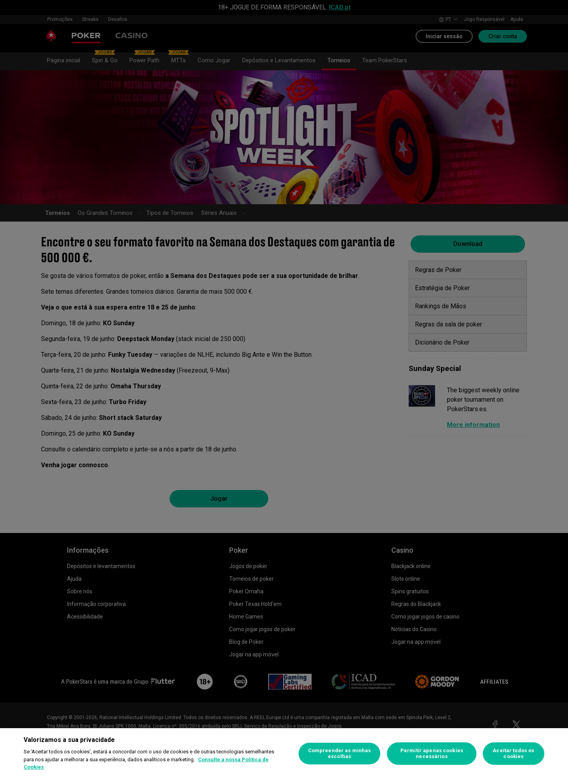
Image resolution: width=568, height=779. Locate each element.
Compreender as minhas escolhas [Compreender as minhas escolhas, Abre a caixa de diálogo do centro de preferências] (339, 753)
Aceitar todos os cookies (513, 753)
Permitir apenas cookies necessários (431, 753)
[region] (284, 753)
